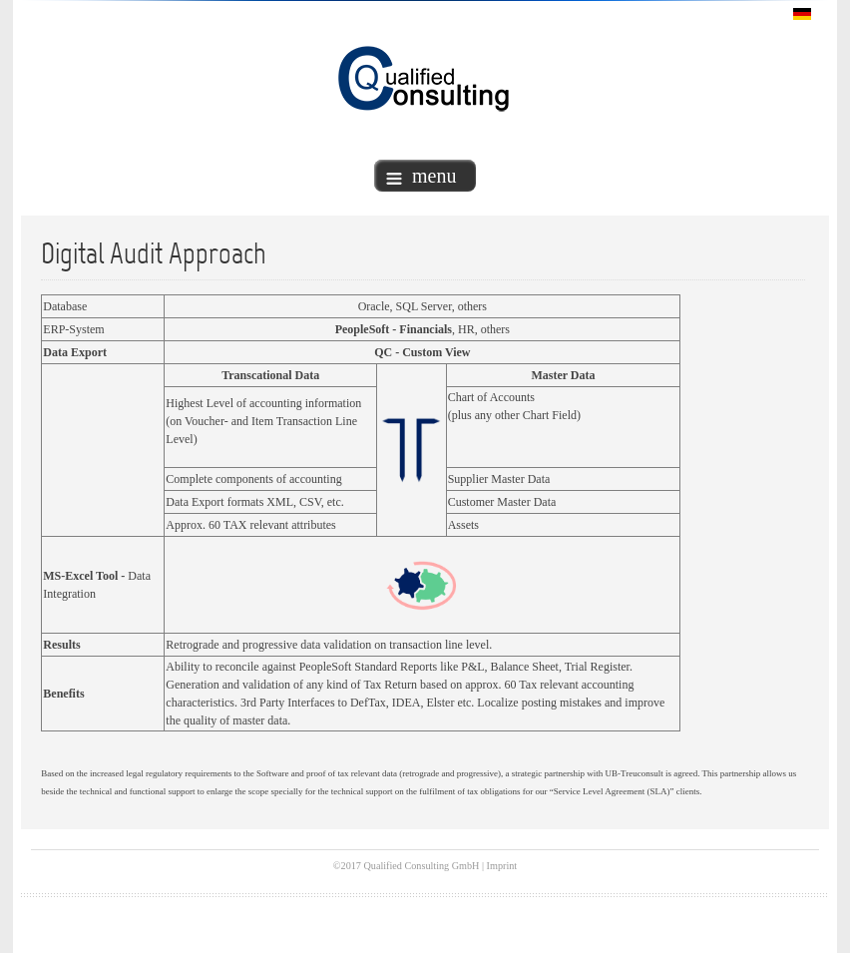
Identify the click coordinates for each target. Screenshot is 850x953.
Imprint (502, 865)
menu (421, 176)
